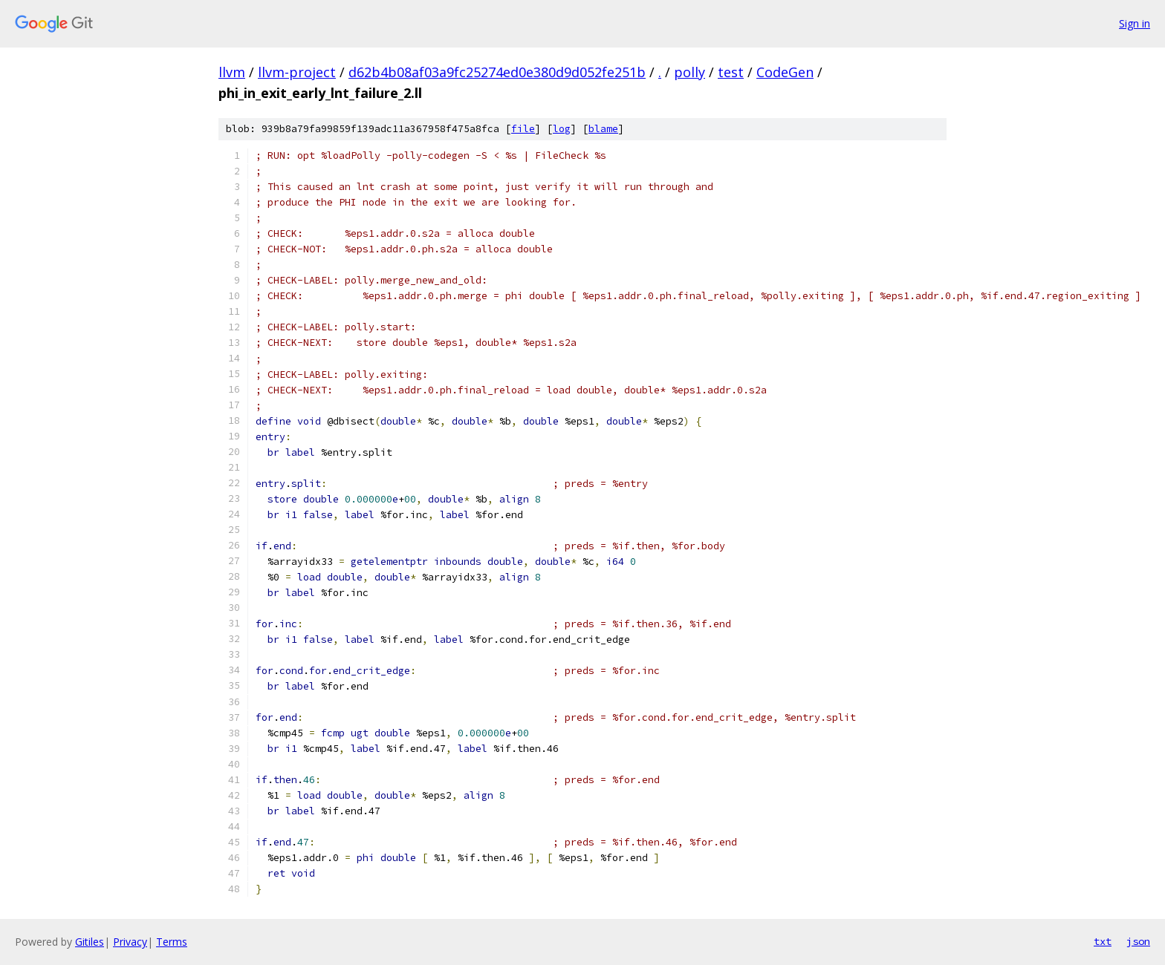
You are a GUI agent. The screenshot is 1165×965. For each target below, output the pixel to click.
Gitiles (89, 942)
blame (603, 128)
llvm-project (297, 72)
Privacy (130, 942)
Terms (171, 942)
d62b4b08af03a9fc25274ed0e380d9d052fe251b (497, 72)
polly (689, 72)
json (1138, 941)
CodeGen (785, 72)
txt (1103, 941)
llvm (231, 72)
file (523, 128)
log (562, 128)
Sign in (1134, 23)
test (731, 72)
